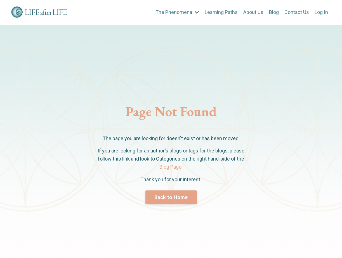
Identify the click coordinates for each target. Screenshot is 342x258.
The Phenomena (177, 12)
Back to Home (171, 197)
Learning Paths (221, 12)
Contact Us (296, 12)
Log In (321, 12)
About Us (253, 12)
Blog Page (170, 167)
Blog (274, 12)
